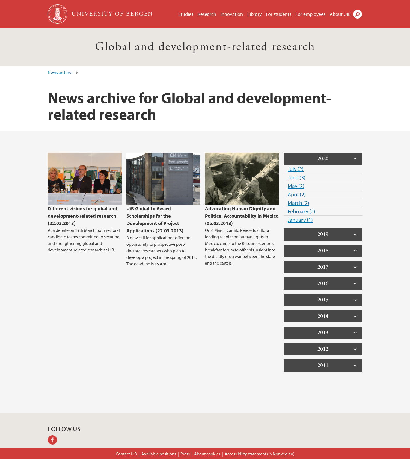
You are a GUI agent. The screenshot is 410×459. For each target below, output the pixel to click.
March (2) (298, 202)
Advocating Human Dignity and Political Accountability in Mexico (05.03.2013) (241, 215)
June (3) (296, 177)
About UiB (340, 14)
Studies (185, 14)
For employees (310, 14)
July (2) (296, 168)
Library (254, 14)
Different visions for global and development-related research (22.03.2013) (82, 215)
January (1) (300, 219)
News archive (60, 72)
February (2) (301, 211)
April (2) (297, 194)
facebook (54, 440)
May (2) (296, 185)
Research (207, 14)
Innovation (232, 14)
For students (278, 14)
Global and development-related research (205, 47)
